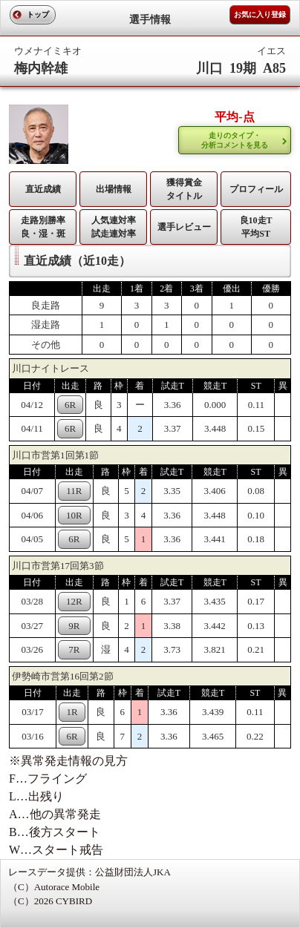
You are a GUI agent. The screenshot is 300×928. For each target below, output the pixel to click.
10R (74, 515)
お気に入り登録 (260, 14)
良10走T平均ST (256, 227)
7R (73, 649)
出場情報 (113, 189)
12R (74, 601)
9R (73, 625)
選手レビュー (184, 227)
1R (72, 711)
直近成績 (43, 189)
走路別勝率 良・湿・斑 (43, 227)
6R (70, 404)
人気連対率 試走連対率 (113, 227)
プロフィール (256, 189)
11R (74, 490)
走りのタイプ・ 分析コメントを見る (234, 140)
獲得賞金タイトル (184, 189)
